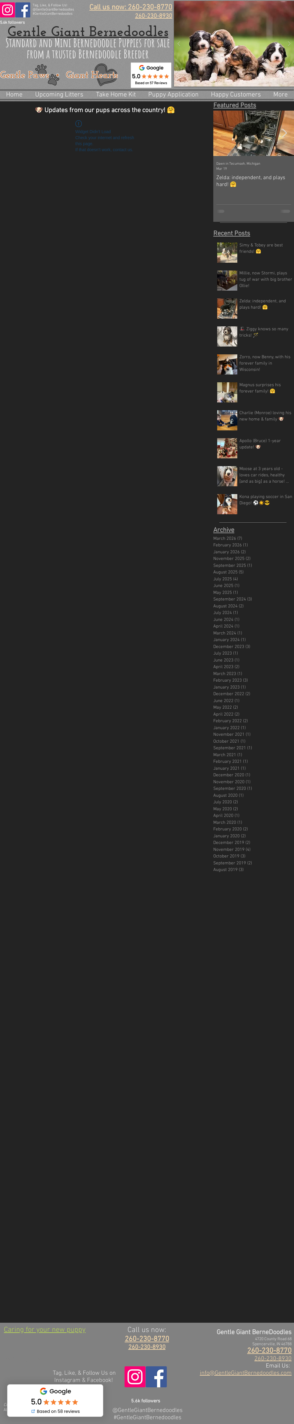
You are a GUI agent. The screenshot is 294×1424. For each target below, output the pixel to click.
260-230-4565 (24, 1360)
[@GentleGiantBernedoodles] (7, 9)
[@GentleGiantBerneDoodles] (22, 9)
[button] (234, 44)
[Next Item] (284, 133)
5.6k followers (12, 22)
